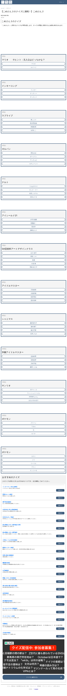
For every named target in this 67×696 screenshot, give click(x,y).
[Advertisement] (33, 42)
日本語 (30, 689)
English (36, 689)
